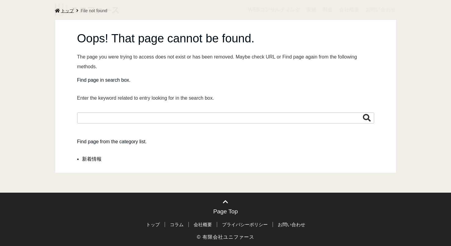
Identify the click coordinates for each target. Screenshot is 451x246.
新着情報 (92, 159)
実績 (311, 9)
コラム (177, 224)
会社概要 (349, 9)
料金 (328, 9)
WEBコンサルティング (274, 9)
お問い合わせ (381, 9)
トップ (153, 224)
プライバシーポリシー (245, 224)
